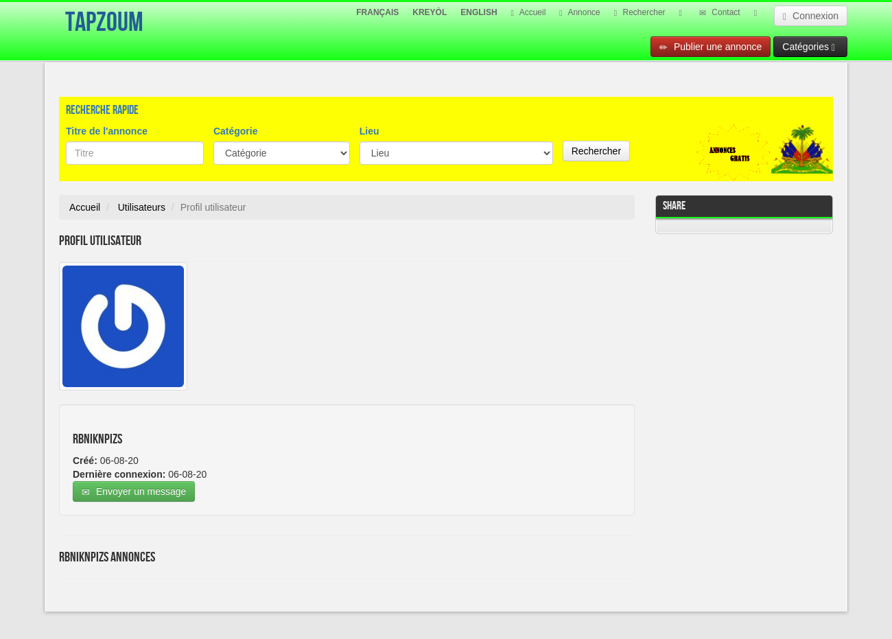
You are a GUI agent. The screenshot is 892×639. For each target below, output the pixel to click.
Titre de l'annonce (107, 131)
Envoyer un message (134, 492)
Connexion (810, 16)
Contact (719, 12)
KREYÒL (429, 12)
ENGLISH (478, 12)
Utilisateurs (141, 207)
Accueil (528, 12)
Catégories (808, 47)
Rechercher (640, 12)
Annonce (579, 12)
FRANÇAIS (377, 12)
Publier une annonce (710, 47)
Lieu (369, 131)
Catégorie (235, 131)
